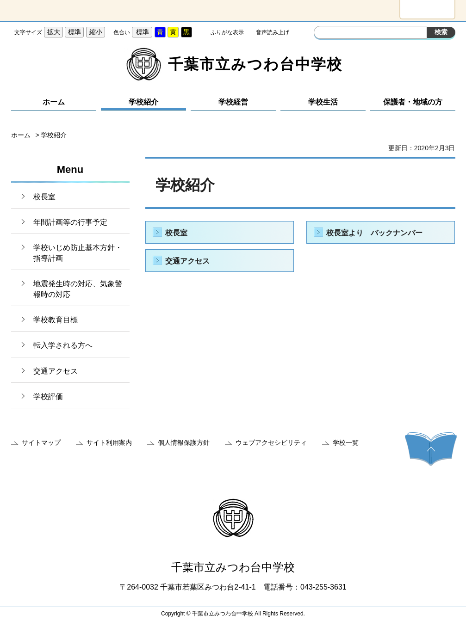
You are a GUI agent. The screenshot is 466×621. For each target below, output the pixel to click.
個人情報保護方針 (184, 442)
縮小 (95, 32)
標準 (74, 32)
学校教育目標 (55, 320)
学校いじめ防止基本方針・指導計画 (77, 253)
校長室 (44, 197)
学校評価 (48, 396)
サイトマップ (41, 442)
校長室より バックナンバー (374, 233)
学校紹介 (143, 102)
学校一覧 (346, 442)
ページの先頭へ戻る (431, 449)
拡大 (53, 32)
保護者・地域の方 (412, 102)
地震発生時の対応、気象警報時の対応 (77, 289)
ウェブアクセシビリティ (271, 442)
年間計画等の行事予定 (70, 222)
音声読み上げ (272, 32)
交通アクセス (55, 371)
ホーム (54, 102)
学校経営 (233, 102)
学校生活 (323, 102)
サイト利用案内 (109, 442)
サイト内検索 (322, 33)
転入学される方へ (63, 345)
